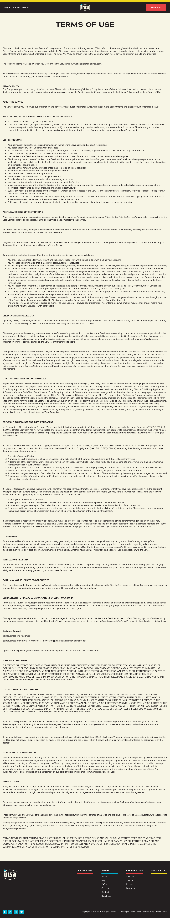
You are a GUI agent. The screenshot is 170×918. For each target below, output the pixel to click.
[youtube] (21, 912)
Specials (16, 7)
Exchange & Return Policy (130, 912)
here (157, 48)
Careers (105, 888)
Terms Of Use (161, 912)
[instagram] (10, 912)
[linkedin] (16, 912)
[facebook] (5, 912)
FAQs (104, 884)
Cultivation (131, 876)
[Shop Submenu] (9, 7)
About (104, 876)
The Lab (130, 880)
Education (130, 888)
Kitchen (129, 884)
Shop (6, 7)
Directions (106, 896)
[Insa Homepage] (85, 7)
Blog (103, 880)
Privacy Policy (116, 89)
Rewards (25, 7)
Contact (105, 892)
